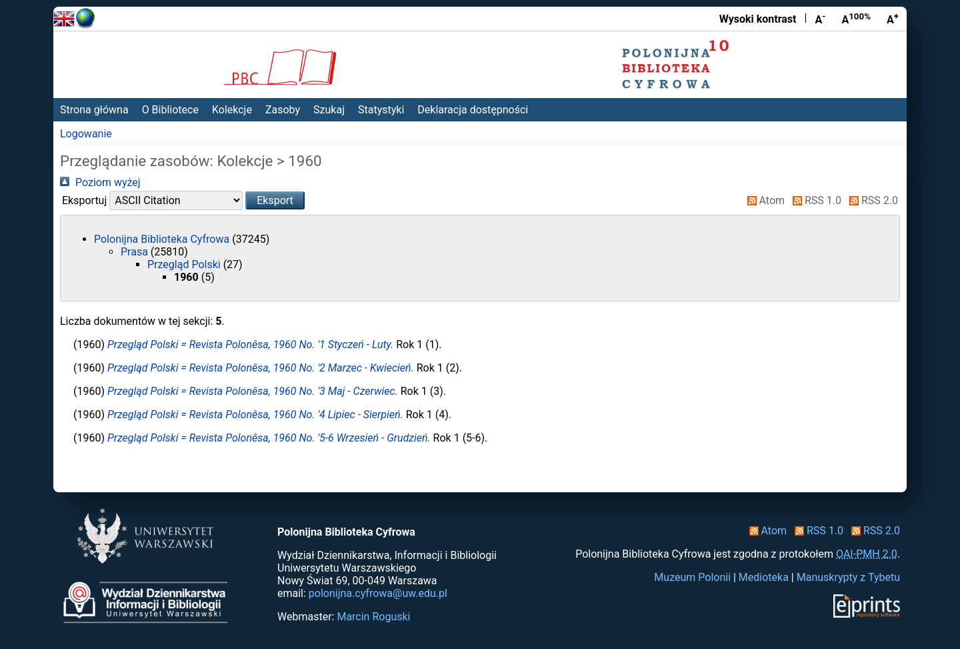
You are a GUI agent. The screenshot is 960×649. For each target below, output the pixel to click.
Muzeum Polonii (692, 577)
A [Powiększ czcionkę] (893, 18)
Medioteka (764, 577)
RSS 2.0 (871, 200)
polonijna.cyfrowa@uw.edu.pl (378, 593)
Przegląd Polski (185, 264)
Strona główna (94, 109)
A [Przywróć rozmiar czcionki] (856, 18)
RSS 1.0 (814, 200)
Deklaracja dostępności (472, 109)
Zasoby (282, 109)
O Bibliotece (170, 109)
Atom (763, 200)
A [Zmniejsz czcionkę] (820, 18)
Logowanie (86, 133)
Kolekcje (232, 109)
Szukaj (329, 109)
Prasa (136, 251)
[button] (275, 200)
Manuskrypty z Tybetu (848, 577)
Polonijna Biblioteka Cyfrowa (163, 239)
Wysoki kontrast (758, 19)
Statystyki (381, 109)
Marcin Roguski (373, 616)
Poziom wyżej (100, 182)
